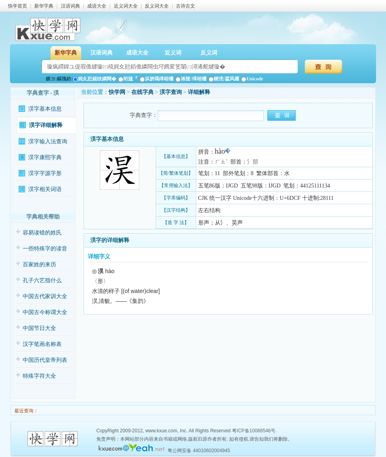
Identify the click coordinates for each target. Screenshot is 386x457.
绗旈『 (128, 79)
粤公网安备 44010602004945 (199, 450)
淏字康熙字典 (45, 157)
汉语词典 (70, 6)
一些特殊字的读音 (45, 249)
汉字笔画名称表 (42, 344)
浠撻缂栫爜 (190, 79)
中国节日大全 (39, 328)
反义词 (209, 53)
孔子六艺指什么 (42, 280)
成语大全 (96, 6)
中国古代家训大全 (45, 296)
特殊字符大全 (39, 376)
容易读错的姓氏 (42, 233)
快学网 (117, 92)
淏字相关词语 (45, 189)
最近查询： (25, 411)
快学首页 (17, 6)
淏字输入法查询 (47, 142)
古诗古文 (185, 6)
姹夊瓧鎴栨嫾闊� (94, 79)
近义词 (173, 53)
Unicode (252, 79)
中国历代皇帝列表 (45, 360)
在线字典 (142, 92)
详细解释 (199, 92)
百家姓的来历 (39, 265)
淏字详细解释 (45, 125)
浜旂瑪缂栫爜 (157, 79)
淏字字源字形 (45, 173)
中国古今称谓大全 (45, 312)
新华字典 (43, 6)
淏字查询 (171, 92)
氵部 (252, 162)
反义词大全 (157, 6)
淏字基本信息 (45, 109)
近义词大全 (126, 6)
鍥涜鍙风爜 (224, 79)
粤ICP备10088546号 (253, 431)
